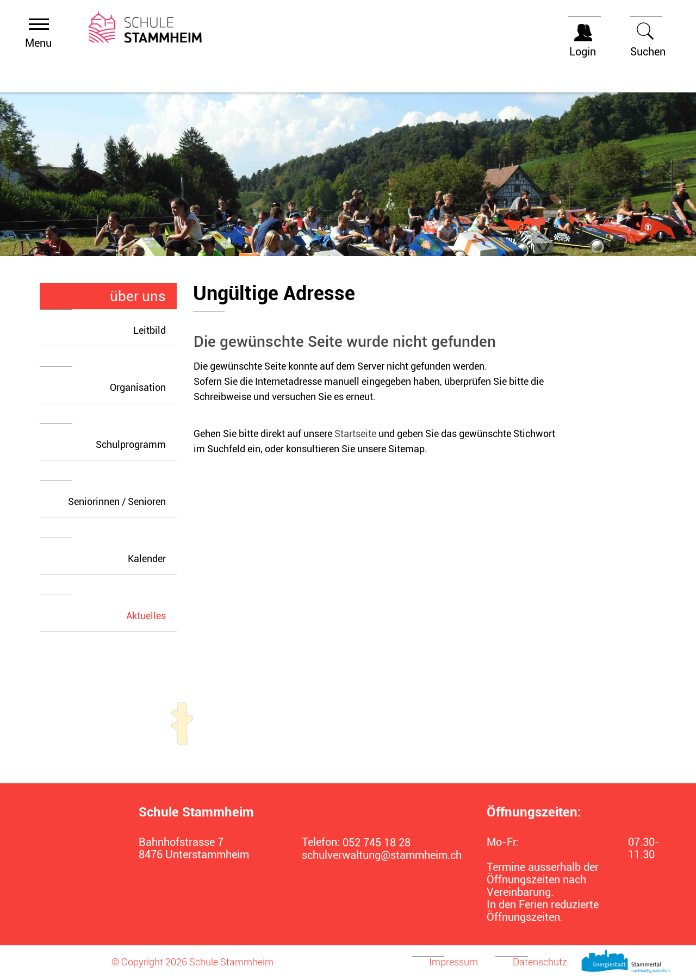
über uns (138, 296)
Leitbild (149, 330)
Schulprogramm (131, 444)
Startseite (355, 433)
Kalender (147, 558)
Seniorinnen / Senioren (117, 501)
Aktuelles (151, 615)
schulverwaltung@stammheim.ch (375, 855)
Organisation (138, 387)
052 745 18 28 (377, 843)
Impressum (453, 962)
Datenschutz (540, 962)
